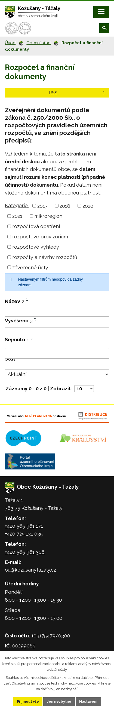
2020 (87, 206)
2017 (42, 206)
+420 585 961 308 (25, 552)
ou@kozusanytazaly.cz (30, 570)
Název (14, 301)
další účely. (58, 669)
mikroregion (48, 216)
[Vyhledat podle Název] (57, 311)
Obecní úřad (38, 42)
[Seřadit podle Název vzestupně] (27, 299)
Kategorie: (17, 205)
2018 (65, 206)
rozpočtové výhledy (35, 247)
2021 (17, 216)
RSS (77, 92)
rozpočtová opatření (36, 226)
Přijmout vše (28, 701)
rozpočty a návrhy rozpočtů (44, 257)
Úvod (10, 42)
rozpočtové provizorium (40, 236)
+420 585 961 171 (24, 526)
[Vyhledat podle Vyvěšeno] (57, 333)
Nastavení (88, 701)
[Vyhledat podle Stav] (57, 374)
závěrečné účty (30, 267)
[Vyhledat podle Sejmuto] (57, 353)
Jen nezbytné (59, 701)
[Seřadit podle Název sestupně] (27, 301)
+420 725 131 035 (24, 534)
